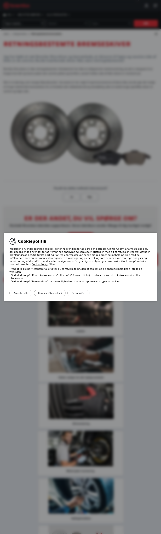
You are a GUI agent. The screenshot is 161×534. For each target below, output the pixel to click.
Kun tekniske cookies (53, 293)
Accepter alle (22, 293)
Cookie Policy (40, 264)
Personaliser (84, 293)
